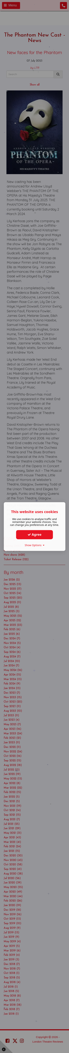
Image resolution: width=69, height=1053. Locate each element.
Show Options (34, 545)
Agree (35, 534)
